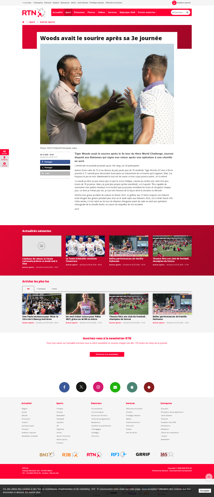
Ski (58, 426)
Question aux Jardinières (101, 426)
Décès (73, 3)
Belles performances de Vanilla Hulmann (126, 259)
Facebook (64, 387)
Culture (25, 422)
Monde (24, 415)
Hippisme (60, 429)
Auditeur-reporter (181, 3)
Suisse (24, 412)
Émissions (79, 12)
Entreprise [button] (38, 3)
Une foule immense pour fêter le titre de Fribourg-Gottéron (40, 317)
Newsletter (165, 439)
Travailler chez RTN (168, 422)
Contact (164, 436)
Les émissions (96, 409)
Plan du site (54, 473)
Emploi (129, 429)
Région (24, 409)
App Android (149, 387)
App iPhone (132, 387)
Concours (95, 436)
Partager (47, 162)
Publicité (164, 419)
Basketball (61, 415)
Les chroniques (97, 412)
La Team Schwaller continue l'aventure (81, 259)
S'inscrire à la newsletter (107, 354)
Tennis (59, 432)
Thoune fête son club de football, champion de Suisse (171, 259)
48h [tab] (28, 289)
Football (60, 409)
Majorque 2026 (127, 12)
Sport (68, 12)
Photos (91, 12)
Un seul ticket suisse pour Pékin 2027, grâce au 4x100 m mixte (83, 317)
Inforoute (47, 3)
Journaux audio (28, 426)
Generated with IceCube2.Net (180, 471)
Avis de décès (131, 432)
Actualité (58, 12)
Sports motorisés (63, 436)
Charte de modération (170, 432)
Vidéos (101, 12)
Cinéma (129, 412)
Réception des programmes (172, 412)
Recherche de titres (99, 415)
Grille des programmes (100, 419)
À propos (164, 409)
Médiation (165, 429)
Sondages (95, 432)
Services (112, 12)
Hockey (59, 412)
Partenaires (165, 426)
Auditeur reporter (29, 432)
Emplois (56, 3)
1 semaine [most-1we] (41, 289)
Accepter (205, 490)
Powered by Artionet (160, 471)
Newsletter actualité (30, 436)
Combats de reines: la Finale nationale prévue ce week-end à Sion (39, 261)
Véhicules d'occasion (114, 3)
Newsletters (115, 387)
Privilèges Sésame (97, 3)
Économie (26, 419)
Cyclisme (60, 422)
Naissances (65, 3)
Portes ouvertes (146, 12)
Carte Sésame (82, 3)
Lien (45, 173)
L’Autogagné (96, 429)
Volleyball (60, 419)
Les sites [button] (27, 3)
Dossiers (25, 429)
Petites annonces (133, 422)
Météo (128, 419)
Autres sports (47, 22)
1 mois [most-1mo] (54, 289)
